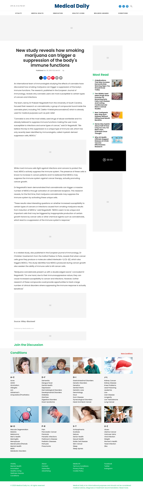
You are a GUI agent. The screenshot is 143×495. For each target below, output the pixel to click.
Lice (105, 392)
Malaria (13, 432)
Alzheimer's (14, 392)
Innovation (14, 468)
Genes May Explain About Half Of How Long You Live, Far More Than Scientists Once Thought (102, 129)
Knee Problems (110, 385)
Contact (45, 466)
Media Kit (76, 464)
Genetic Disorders (80, 383)
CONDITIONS (123, 13)
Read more (123, 488)
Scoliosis (76, 432)
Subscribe (46, 468)
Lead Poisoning (110, 388)
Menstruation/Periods (19, 444)
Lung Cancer (109, 402)
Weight (107, 439)
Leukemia (108, 390)
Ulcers (106, 429)
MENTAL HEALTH (37, 13)
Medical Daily (72, 6)
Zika (105, 446)
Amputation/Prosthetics (19, 395)
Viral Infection (109, 437)
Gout (75, 395)
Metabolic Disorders (18, 451)
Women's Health (110, 441)
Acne (12, 380)
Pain (43, 429)
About (44, 464)
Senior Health (78, 437)
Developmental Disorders (52, 392)
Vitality (13, 464)
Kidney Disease (110, 383)
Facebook (108, 464)
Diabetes (45, 395)
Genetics (76, 385)
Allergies (13, 388)
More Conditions (127, 353)
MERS (12, 448)
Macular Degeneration (19, 429)
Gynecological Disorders (82, 399)
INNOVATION (58, 13)
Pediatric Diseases (49, 441)
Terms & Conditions (80, 466)
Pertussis (45, 444)
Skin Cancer (77, 444)
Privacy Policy (78, 468)
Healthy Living (15, 471)
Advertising (46, 471)
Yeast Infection (110, 444)
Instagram (108, 468)
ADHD (12, 383)
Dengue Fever (47, 383)
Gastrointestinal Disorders (83, 380)
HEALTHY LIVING (78, 13)
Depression (46, 388)
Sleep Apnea (78, 448)
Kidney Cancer (110, 380)
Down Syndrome (48, 402)
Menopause (15, 441)
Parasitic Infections (49, 437)
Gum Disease (78, 397)
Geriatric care (78, 390)
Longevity (108, 397)
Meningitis (14, 439)
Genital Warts (78, 388)
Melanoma (14, 434)
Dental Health (47, 385)
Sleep (75, 446)
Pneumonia (46, 446)
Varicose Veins (110, 434)
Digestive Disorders (49, 399)
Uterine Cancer (110, 432)
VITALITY (18, 13)
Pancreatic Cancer (49, 432)
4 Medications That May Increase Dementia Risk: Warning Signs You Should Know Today (102, 85)
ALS (11, 390)
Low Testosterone (111, 399)
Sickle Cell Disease (80, 441)
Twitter (107, 466)
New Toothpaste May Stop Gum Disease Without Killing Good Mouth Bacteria (102, 116)
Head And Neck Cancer (82, 402)
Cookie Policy (78, 471)
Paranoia (45, 434)
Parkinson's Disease (49, 439)
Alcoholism (14, 385)
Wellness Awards (101, 13)
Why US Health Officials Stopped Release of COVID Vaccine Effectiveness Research (102, 142)
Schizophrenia (78, 429)
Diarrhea (45, 397)
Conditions (18, 352)
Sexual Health (78, 439)
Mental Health (15, 446)
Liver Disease (109, 395)
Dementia (45, 380)
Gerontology (78, 392)
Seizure (76, 434)
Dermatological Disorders (52, 390)
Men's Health (15, 437)
